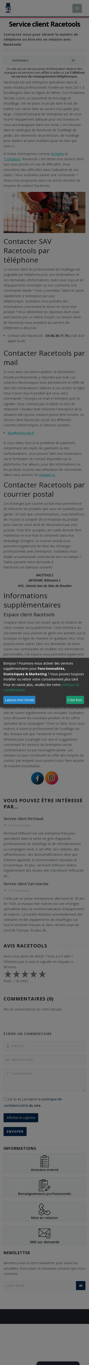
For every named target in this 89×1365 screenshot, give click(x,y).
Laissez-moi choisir (19, 700)
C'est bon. (75, 700)
